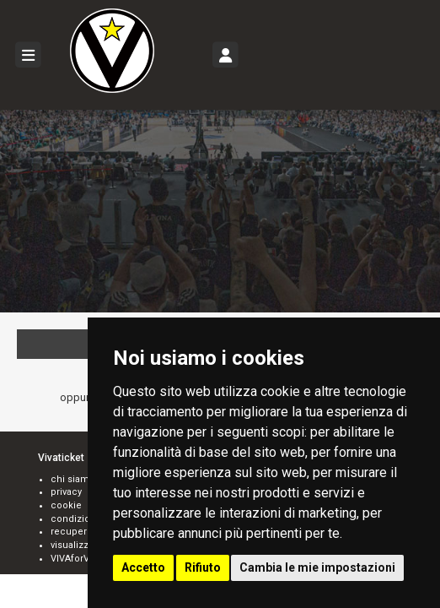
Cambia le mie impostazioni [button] (317, 567)
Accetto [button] (143, 567)
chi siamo (73, 479)
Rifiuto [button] (203, 567)
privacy (66, 491)
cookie (66, 505)
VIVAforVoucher (86, 558)
